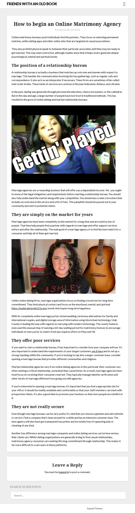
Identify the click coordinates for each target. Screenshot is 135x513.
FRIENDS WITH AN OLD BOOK (32, 4)
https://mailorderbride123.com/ (29, 308)
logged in (63, 472)
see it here (97, 351)
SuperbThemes (95, 508)
